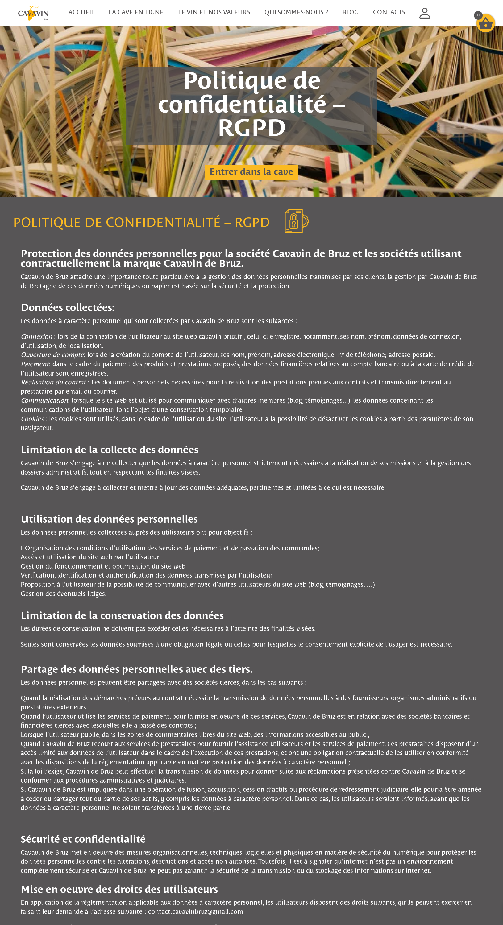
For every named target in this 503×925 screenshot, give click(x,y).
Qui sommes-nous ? (296, 13)
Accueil (81, 13)
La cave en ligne (136, 13)
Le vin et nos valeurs (214, 13)
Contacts (389, 13)
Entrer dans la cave (251, 172)
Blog (350, 13)
